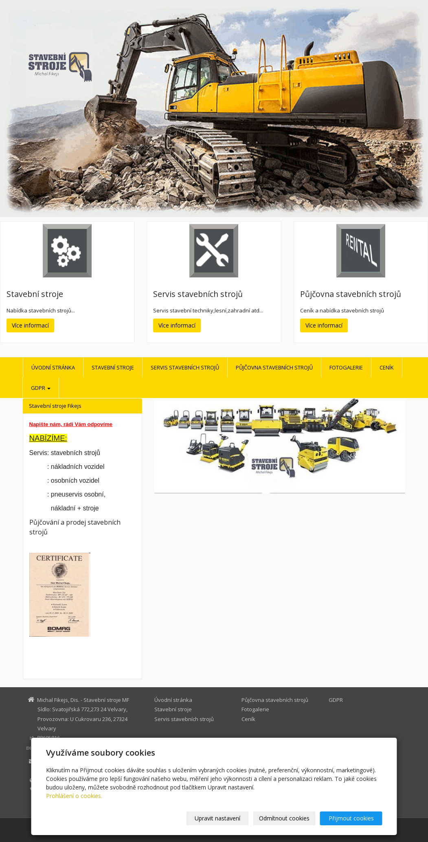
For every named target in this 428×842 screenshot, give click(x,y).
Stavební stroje (113, 367)
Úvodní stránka (53, 367)
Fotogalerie (346, 367)
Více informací (30, 325)
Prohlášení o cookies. (74, 796)
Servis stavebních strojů (185, 367)
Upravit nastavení (217, 818)
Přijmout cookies (351, 818)
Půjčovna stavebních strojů (274, 367)
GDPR (40, 387)
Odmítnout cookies (284, 818)
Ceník (387, 367)
